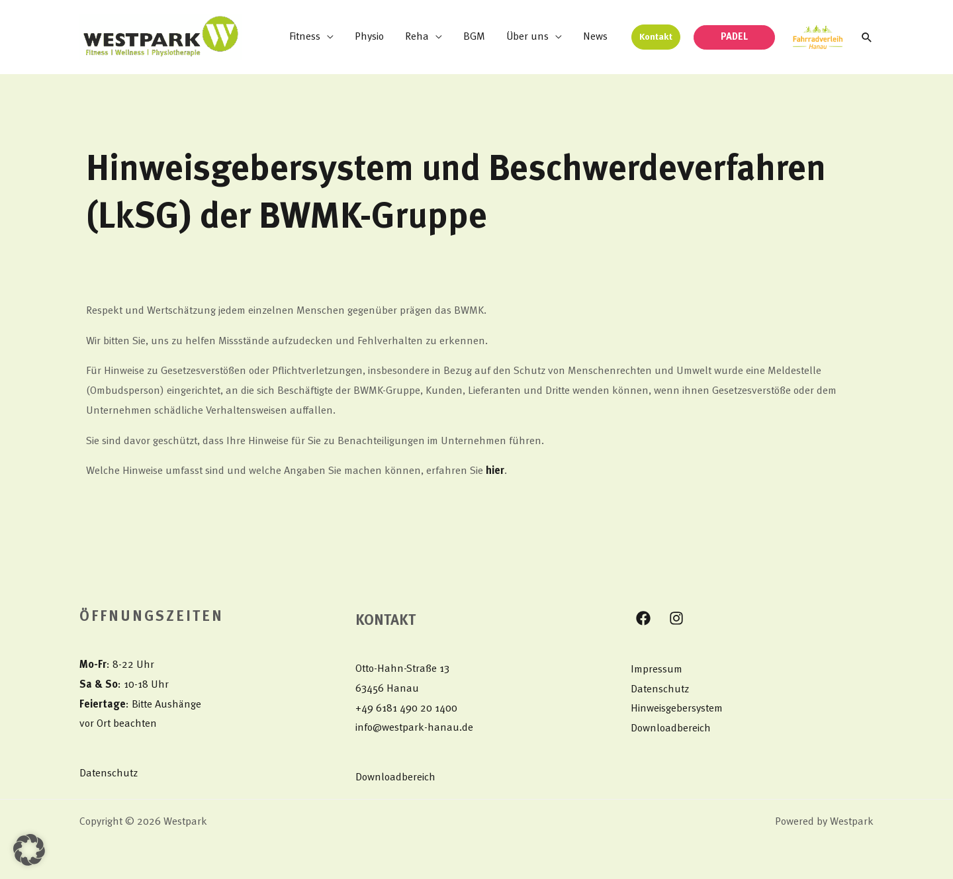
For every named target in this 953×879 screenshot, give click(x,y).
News (595, 37)
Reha (417, 37)
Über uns (527, 37)
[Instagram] (676, 618)
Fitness (304, 37)
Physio (369, 37)
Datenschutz (108, 773)
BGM (474, 37)
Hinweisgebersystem (677, 709)
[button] (655, 37)
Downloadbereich (395, 777)
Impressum (656, 670)
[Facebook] (643, 618)
